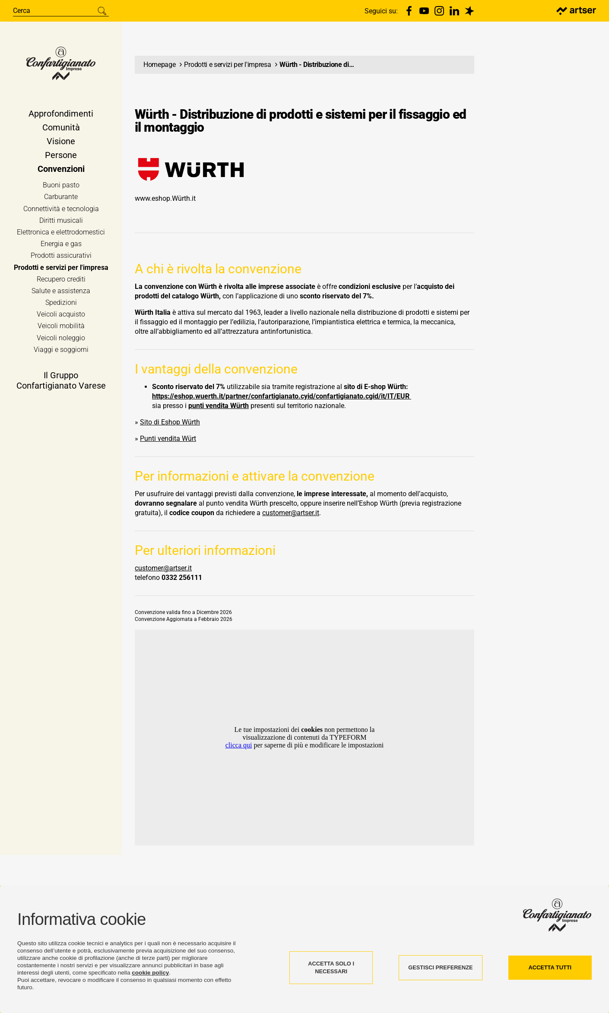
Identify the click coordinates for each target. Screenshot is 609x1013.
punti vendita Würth (218, 406)
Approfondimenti (61, 115)
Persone (61, 156)
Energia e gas (61, 245)
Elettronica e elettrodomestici (61, 233)
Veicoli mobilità (61, 327)
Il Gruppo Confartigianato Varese (61, 381)
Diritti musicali (61, 222)
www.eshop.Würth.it (165, 198)
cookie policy (150, 972)
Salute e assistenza (61, 292)
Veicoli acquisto (61, 315)
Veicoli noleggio (61, 339)
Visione (61, 142)
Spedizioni (61, 304)
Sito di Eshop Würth (170, 422)
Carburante (61, 198)
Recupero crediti (61, 280)
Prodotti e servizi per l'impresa (61, 268)
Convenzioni (61, 170)
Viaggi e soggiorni (61, 351)
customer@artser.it (290, 513)
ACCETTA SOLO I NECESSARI (331, 967)
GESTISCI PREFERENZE (440, 967)
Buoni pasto (61, 186)
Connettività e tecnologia (61, 210)
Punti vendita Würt (168, 438)
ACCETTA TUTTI (550, 967)
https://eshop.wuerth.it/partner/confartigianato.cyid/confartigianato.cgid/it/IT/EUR (281, 396)
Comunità (61, 128)
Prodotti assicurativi (61, 257)
